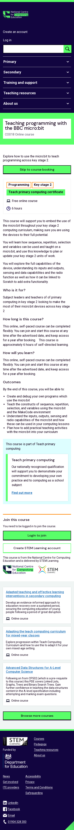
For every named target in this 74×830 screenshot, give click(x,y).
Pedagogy (40, 744)
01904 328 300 (17, 821)
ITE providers (11, 787)
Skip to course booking (37, 169)
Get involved (10, 781)
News (6, 776)
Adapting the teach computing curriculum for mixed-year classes (36, 633)
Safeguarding (34, 792)
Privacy (30, 781)
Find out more (22, 493)
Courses (39, 738)
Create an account (15, 32)
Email (11, 815)
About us (39, 755)
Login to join (37, 535)
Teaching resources (46, 749)
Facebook (14, 809)
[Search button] (67, 49)
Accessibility (33, 776)
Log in (7, 40)
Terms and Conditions (39, 787)
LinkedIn (13, 802)
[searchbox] (33, 49)
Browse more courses (37, 716)
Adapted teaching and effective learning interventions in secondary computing (35, 594)
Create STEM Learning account (37, 548)
